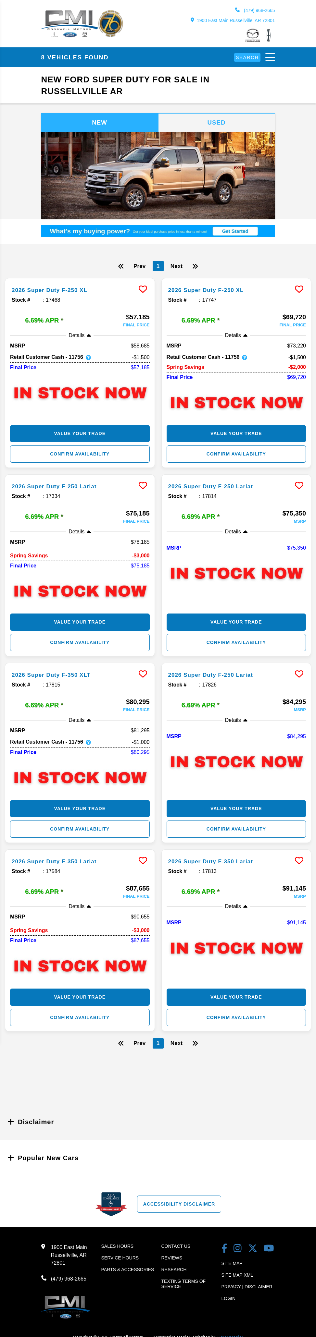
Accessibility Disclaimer (179, 1205)
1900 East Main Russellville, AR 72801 (232, 20)
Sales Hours (117, 1247)
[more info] (80, 280)
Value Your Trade (80, 434)
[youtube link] (269, 1250)
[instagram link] (238, 1250)
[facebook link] (224, 1250)
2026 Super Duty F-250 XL (55, 291)
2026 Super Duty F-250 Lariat (61, 487)
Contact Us (176, 1247)
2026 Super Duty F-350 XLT (57, 675)
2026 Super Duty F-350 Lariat (61, 862)
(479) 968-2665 (255, 10)
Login (228, 1299)
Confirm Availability (79, 454)
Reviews (172, 1258)
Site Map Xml (237, 1276)
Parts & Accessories (127, 1270)
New (100, 123)
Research (174, 1270)
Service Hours (120, 1258)
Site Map (232, 1264)
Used (216, 123)
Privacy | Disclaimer (246, 1287)
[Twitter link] (252, 1250)
